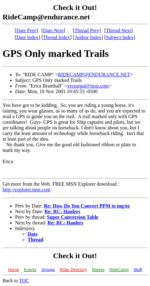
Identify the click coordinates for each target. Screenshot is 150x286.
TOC (24, 280)
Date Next (53, 30)
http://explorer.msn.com (26, 189)
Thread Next (118, 30)
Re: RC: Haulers (62, 211)
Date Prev (26, 30)
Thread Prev (87, 30)
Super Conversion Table (72, 217)
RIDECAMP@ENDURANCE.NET (94, 74)
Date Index (27, 37)
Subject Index (119, 37)
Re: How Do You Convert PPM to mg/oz (87, 205)
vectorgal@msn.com (88, 85)
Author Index (88, 37)
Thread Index (56, 37)
